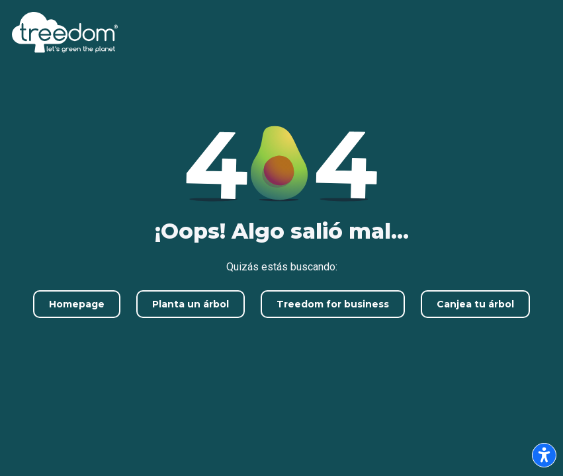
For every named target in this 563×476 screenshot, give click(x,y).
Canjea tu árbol (475, 304)
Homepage (77, 304)
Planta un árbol (190, 304)
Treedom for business (333, 304)
